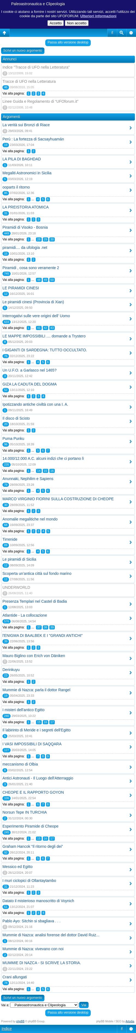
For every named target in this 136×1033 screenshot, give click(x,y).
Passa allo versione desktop (68, 42)
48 (38, 279)
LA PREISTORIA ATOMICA (25, 207)
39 (52, 627)
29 (45, 239)
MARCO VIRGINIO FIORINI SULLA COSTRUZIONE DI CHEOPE (58, 499)
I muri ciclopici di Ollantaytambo (29, 880)
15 (45, 470)
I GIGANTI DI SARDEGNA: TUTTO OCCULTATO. (44, 350)
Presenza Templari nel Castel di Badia (34, 601)
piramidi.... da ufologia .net (24, 247)
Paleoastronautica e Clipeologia (38, 4)
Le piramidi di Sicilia (19, 559)
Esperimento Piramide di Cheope (30, 826)
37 (38, 627)
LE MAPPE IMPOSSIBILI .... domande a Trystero (44, 336)
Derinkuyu (11, 669)
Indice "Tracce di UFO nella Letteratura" (36, 67)
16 (52, 470)
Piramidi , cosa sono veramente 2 (30, 268)
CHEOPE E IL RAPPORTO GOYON (33, 792)
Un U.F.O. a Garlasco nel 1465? (29, 370)
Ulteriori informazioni (98, 16)
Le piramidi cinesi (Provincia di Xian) (33, 302)
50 (52, 279)
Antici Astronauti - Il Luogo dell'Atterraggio (37, 778)
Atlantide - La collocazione (24, 615)
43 (52, 327)
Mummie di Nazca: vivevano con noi (33, 949)
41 (38, 327)
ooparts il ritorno (16, 187)
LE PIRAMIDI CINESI (20, 288)
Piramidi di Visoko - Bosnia (25, 227)
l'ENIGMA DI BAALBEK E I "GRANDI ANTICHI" (42, 635)
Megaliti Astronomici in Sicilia (27, 173)
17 (52, 722)
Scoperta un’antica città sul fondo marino (36, 573)
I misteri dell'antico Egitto (23, 710)
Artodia (130, 1021)
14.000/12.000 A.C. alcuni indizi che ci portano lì (43, 458)
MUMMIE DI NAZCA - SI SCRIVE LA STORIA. (41, 963)
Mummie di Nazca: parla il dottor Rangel (36, 690)
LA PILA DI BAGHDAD (21, 159)
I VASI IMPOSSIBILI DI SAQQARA (32, 744)
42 (45, 327)
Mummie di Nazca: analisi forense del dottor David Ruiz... (50, 935)
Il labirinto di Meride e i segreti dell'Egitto (36, 730)
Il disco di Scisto (16, 418)
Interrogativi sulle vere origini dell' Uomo (36, 316)
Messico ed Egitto (17, 866)
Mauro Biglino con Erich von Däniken (33, 656)
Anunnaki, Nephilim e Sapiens (27, 478)
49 (45, 279)
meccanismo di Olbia (20, 764)
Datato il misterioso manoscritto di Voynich (38, 901)
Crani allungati (14, 977)
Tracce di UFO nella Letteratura (29, 81)
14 (38, 470)
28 (38, 239)
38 (45, 627)
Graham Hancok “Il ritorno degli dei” (32, 846)
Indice (7, 1028)
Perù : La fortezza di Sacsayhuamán (33, 139)
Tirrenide (9, 539)
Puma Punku (13, 438)
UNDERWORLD (16, 587)
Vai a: (5, 1005)
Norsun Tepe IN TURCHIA (24, 812)
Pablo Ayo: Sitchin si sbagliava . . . (31, 921)
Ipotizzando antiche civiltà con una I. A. (35, 404)
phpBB (20, 1021)
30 (52, 239)
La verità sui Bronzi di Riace (26, 125)
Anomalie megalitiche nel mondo (30, 519)
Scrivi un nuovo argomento (22, 50)
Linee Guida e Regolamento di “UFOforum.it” (40, 101)
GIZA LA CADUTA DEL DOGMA (29, 384)
